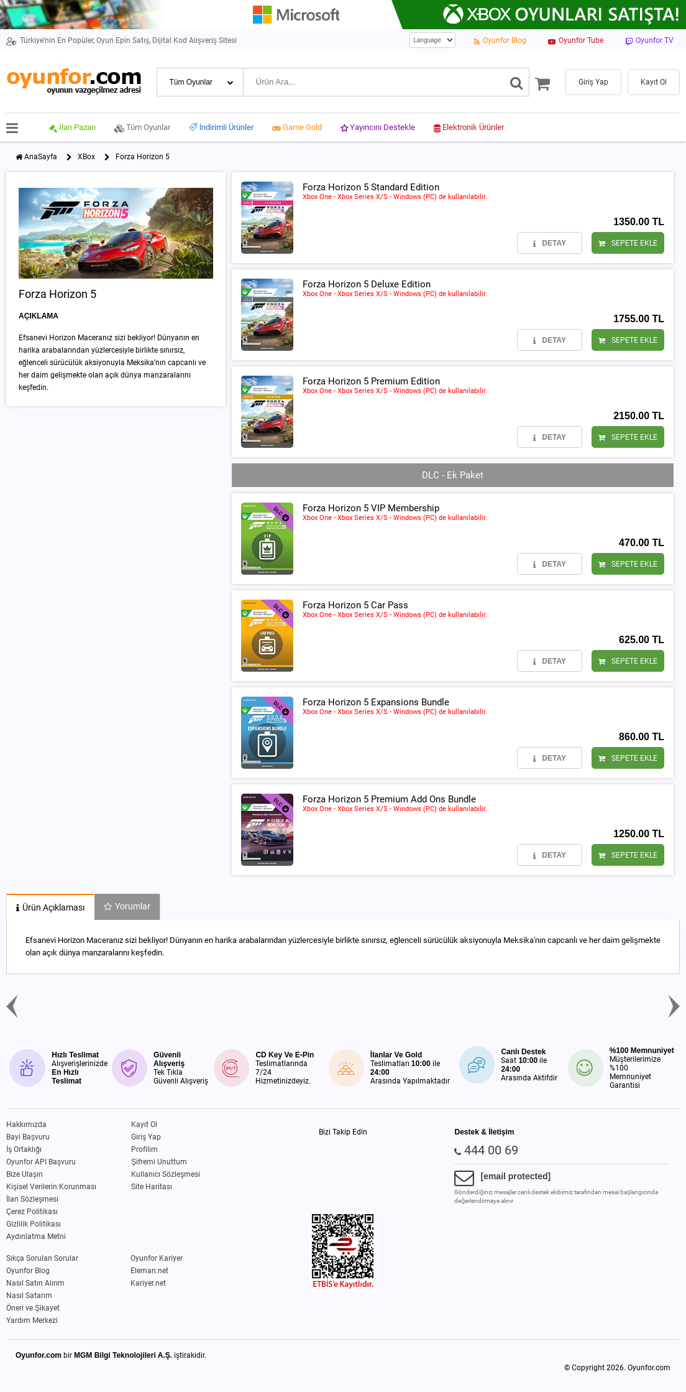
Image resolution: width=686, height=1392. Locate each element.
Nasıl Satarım (29, 1295)
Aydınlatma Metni (36, 1236)
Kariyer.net (148, 1283)
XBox (86, 156)
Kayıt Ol (144, 1124)
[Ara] (516, 82)
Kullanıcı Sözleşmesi (165, 1174)
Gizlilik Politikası (33, 1224)
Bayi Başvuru (28, 1137)
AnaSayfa (40, 156)
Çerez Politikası (32, 1211)
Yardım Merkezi (32, 1320)
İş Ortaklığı (24, 1149)
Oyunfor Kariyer (156, 1258)
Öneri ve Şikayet (33, 1308)
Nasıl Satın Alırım (35, 1283)
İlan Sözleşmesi (32, 1199)
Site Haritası (151, 1186)
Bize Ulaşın (24, 1174)
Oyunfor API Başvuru (41, 1162)
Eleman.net (149, 1270)
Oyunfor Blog (28, 1270)
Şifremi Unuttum (159, 1162)
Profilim (144, 1149)
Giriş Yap (146, 1137)
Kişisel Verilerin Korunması (51, 1186)
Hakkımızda (26, 1124)
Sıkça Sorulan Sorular (42, 1258)
